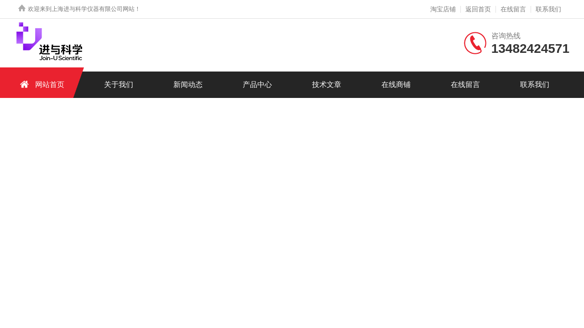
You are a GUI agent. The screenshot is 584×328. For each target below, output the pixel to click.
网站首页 (40, 84)
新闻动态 (188, 84)
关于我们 (118, 84)
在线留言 (513, 9)
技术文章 (326, 84)
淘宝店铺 (443, 9)
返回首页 (478, 9)
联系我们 (548, 9)
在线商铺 (396, 84)
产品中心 (257, 84)
